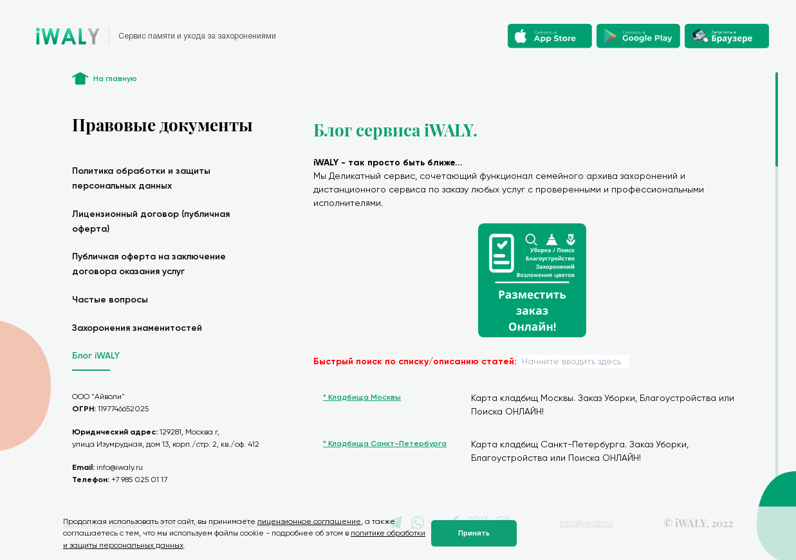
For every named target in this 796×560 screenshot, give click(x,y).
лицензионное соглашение (309, 521)
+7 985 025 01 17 (139, 479)
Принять (474, 533)
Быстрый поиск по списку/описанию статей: (415, 361)
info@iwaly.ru (120, 467)
